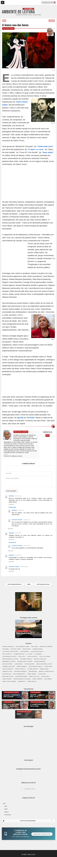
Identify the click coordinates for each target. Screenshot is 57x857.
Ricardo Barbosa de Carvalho (22, 678)
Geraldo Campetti (20, 668)
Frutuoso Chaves (8, 28)
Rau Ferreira (48, 678)
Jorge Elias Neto (32, 656)
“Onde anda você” (45, 146)
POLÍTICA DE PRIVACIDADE (27, 820)
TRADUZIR (51, 20)
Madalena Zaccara (7, 676)
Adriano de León (7, 671)
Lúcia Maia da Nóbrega (20, 671)
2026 (4, 803)
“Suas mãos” (48, 152)
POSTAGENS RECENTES (14, 584)
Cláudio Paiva (42, 673)
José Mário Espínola (26, 658)
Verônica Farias (44, 668)
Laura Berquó (18, 663)
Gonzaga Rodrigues (8, 646)
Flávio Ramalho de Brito (9, 656)
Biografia (37, 599)
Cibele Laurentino (7, 668)
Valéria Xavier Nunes (21, 676)
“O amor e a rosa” (35, 149)
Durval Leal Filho (34, 676)
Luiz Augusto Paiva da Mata (10, 651)
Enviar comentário (11, 491)
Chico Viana (34, 646)
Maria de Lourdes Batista (46, 671)
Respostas (12, 507)
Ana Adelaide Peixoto (37, 651)
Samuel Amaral (31, 673)
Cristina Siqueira (29, 663)
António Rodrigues (39, 661)
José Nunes (5, 649)
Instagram (37, 594)
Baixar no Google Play (42, 834)
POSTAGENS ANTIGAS (43, 584)
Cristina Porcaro (7, 663)
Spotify (20, 418)
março (6, 812)
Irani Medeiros (33, 671)
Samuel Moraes (7, 678)
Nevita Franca (45, 676)
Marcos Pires (27, 649)
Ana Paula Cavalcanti (40, 658)
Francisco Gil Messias (46, 646)
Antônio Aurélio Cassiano (24, 661)
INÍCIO (29, 584)
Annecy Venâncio (37, 678)
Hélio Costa (22, 656)
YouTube (31, 418)
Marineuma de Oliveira (9, 661)
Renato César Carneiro (9, 681)
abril (6, 809)
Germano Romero (37, 649)
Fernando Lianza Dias (8, 666)
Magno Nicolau (32, 681)
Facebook (37, 596)
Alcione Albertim (33, 668)
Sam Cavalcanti (6, 673)
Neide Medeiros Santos (35, 666)
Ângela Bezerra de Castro (44, 663)
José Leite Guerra (44, 656)
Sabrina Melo (22, 681)
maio (5, 806)
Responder (11, 504)
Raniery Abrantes (22, 666)
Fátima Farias (48, 666)
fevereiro (7, 814)
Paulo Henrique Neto (19, 673)
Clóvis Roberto (24, 651)
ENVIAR (4, 20)
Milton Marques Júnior (22, 646)
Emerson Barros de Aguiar (10, 658)
